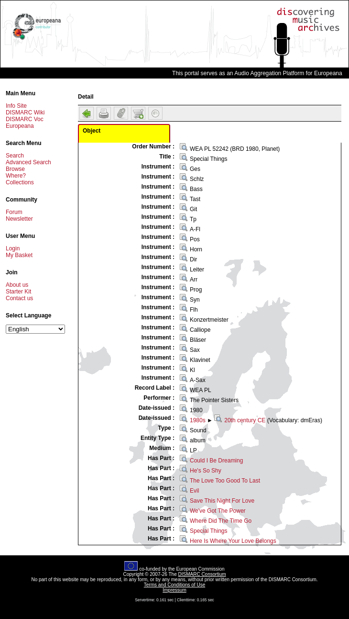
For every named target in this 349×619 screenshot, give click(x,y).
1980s (198, 420)
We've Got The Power (218, 510)
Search (15, 155)
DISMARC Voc (25, 119)
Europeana (20, 126)
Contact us (19, 298)
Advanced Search (28, 162)
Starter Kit (18, 291)
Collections (20, 182)
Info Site (16, 105)
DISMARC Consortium (202, 574)
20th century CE (244, 420)
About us (17, 284)
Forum (14, 212)
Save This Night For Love (222, 500)
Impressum (174, 590)
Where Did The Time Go (220, 521)
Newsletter (19, 218)
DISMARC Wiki (25, 112)
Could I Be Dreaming (216, 460)
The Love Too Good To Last (225, 480)
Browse (15, 169)
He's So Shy (205, 470)
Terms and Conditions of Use (174, 584)
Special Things (209, 531)
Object (91, 130)
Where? (16, 175)
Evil (194, 490)
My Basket (19, 255)
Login (13, 248)
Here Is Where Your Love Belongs (233, 541)
